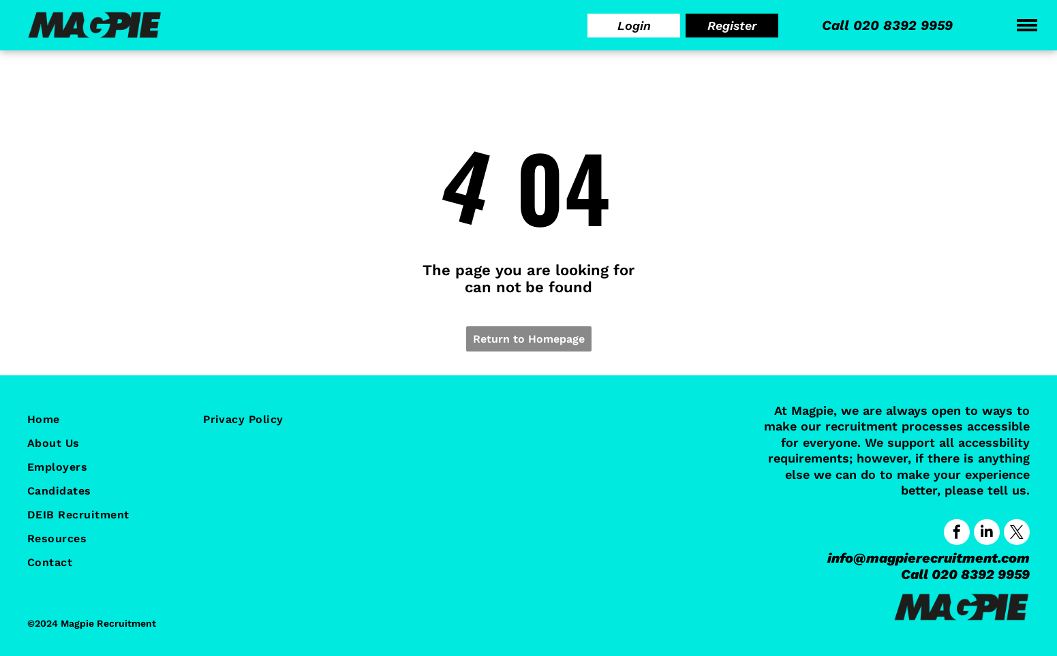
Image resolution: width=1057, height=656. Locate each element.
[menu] (1027, 25)
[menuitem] (98, 419)
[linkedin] (987, 533)
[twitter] (1017, 533)
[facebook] (957, 533)
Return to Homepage (529, 338)
